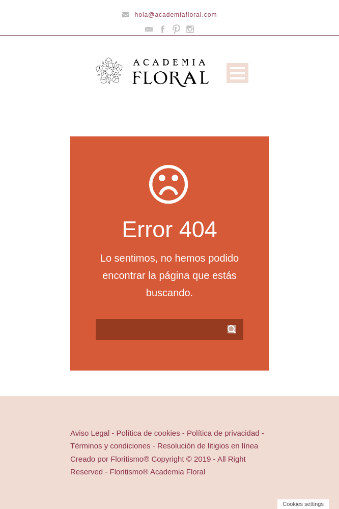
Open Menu (237, 73)
